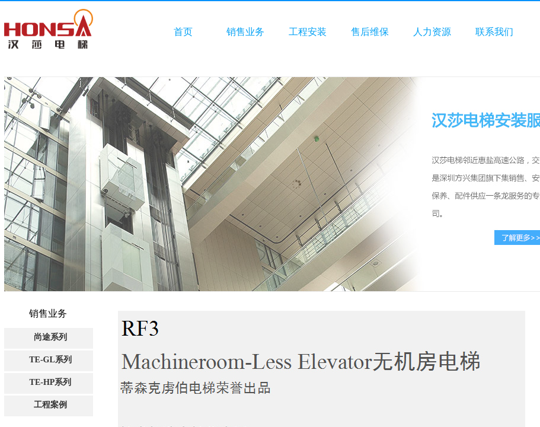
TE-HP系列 (51, 382)
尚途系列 (50, 337)
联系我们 (494, 32)
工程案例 (50, 404)
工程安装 (308, 32)
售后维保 (370, 32)
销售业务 (245, 32)
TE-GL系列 (50, 359)
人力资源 (432, 32)
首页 (183, 32)
